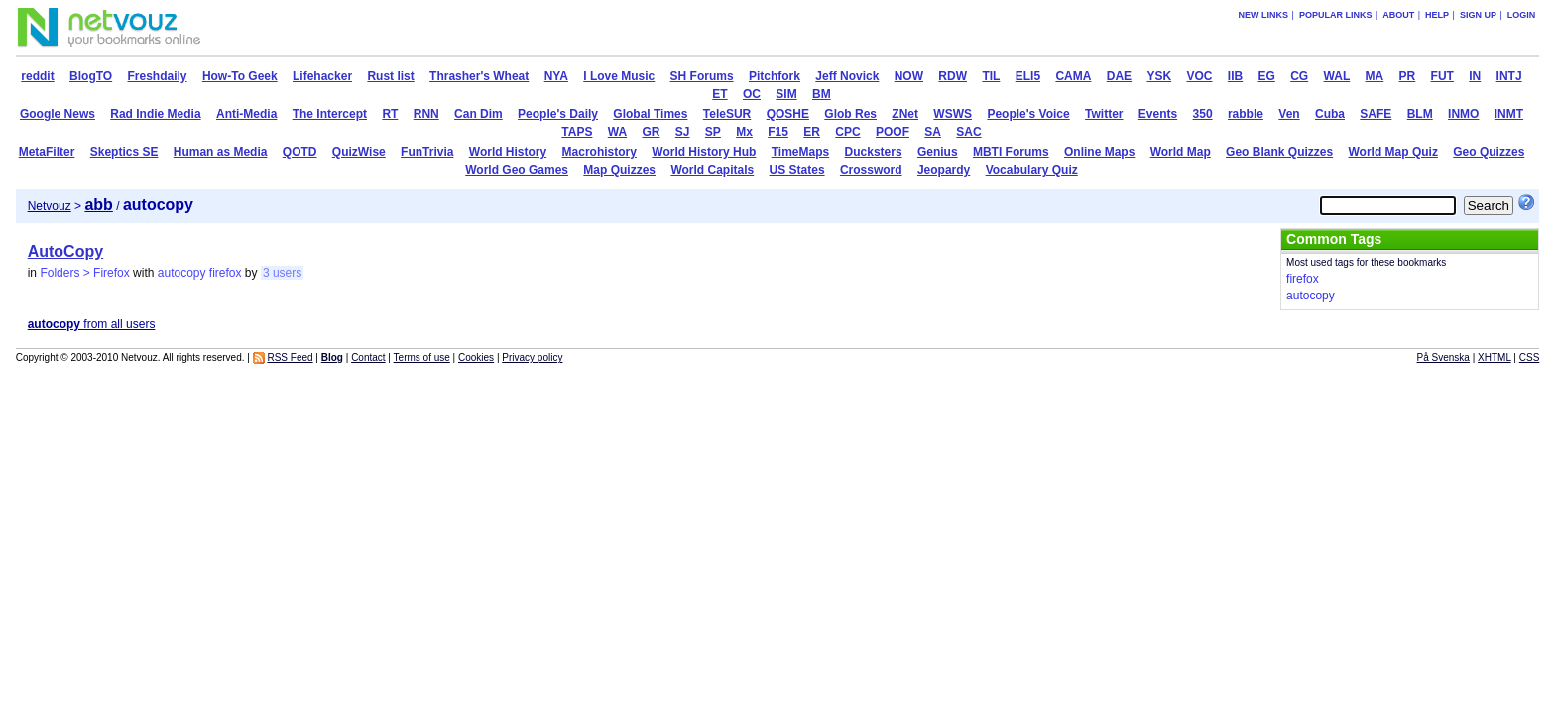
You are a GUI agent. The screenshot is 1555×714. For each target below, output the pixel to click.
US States (797, 170)
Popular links (1336, 15)
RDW (952, 76)
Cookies (476, 357)
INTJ (1509, 76)
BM (821, 94)
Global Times (650, 114)
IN (1475, 76)
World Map (1180, 152)
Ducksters (873, 152)
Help (1437, 15)
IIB (1235, 76)
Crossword (871, 170)
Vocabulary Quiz (1032, 170)
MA (1375, 76)
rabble (1245, 114)
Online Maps (1099, 152)
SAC (968, 132)
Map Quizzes (619, 170)
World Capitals (712, 170)
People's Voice (1028, 114)
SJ (682, 132)
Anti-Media (246, 114)
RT (390, 114)
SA (932, 132)
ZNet (905, 114)
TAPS (576, 132)
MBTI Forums (1011, 152)
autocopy (182, 273)
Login (1521, 15)
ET (719, 94)
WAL (1337, 76)
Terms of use (422, 357)
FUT (1442, 76)
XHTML (1494, 357)
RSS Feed (289, 357)
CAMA (1073, 76)
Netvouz (49, 206)
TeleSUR (727, 114)
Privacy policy (532, 357)
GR (650, 132)
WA (617, 132)
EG (1266, 76)
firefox (225, 273)
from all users (92, 324)
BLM (1420, 114)
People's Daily (558, 114)
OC (752, 94)
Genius (937, 152)
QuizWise (359, 152)
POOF (892, 132)
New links (1264, 15)
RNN (426, 114)
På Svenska (1443, 357)
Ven (1288, 114)
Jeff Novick (847, 76)
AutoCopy (65, 251)
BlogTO (90, 76)
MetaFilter (47, 152)
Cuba (1330, 114)
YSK (1158, 76)
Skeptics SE (124, 152)
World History (507, 152)
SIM (786, 94)
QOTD (300, 152)
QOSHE (788, 114)
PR (1407, 76)
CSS (1529, 357)
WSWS (952, 114)
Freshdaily (157, 76)
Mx (744, 132)
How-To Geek (240, 76)
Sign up (1478, 15)
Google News (57, 114)
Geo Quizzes (1488, 152)
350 (1203, 114)
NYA (556, 76)
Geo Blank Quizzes (1279, 152)
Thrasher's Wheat (479, 76)
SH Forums (702, 76)
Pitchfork (774, 76)
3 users (282, 273)
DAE (1119, 76)
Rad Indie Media (155, 114)
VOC (1199, 76)
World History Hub (704, 152)
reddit (37, 76)
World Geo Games (516, 170)
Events (1157, 114)
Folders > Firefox (84, 273)
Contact (368, 357)
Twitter (1104, 114)
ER (811, 132)
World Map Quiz (1392, 152)
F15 (778, 132)
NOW (909, 76)
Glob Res (850, 114)
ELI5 (1028, 76)
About (1398, 15)
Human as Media (221, 152)
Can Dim (478, 114)
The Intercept (330, 114)
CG (1299, 76)
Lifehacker (322, 76)
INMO (1463, 114)
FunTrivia (427, 152)
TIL (991, 76)
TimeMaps (800, 152)
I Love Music (619, 76)
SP (713, 132)
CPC (847, 132)
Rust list (390, 76)
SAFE (1375, 114)
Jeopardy (943, 170)
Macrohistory (599, 152)
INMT (1509, 114)
